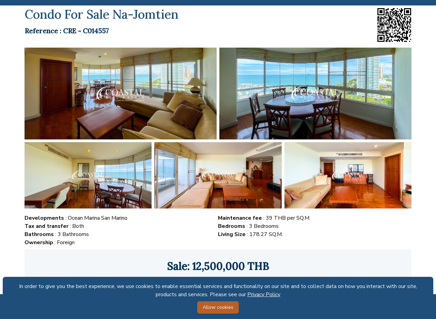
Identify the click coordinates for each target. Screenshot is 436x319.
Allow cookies (218, 307)
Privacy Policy (263, 294)
